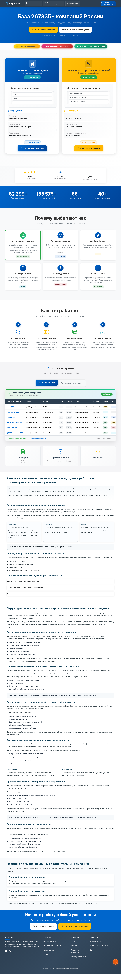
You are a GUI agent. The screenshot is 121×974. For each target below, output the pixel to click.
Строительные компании (74, 926)
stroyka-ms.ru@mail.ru (99, 945)
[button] (115, 962)
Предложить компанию (75, 951)
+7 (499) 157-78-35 (109, 2)
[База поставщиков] (33, 3)
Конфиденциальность (79, 957)
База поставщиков (43, 926)
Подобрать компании (32, 148)
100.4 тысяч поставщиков (75, 30)
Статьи (45, 954)
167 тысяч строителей (43, 30)
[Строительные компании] (53, 3)
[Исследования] (72, 3)
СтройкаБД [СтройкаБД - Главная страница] (13, 3)
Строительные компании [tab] (71, 383)
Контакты (74, 946)
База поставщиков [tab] (47, 383)
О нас (73, 941)
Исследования (48, 950)
